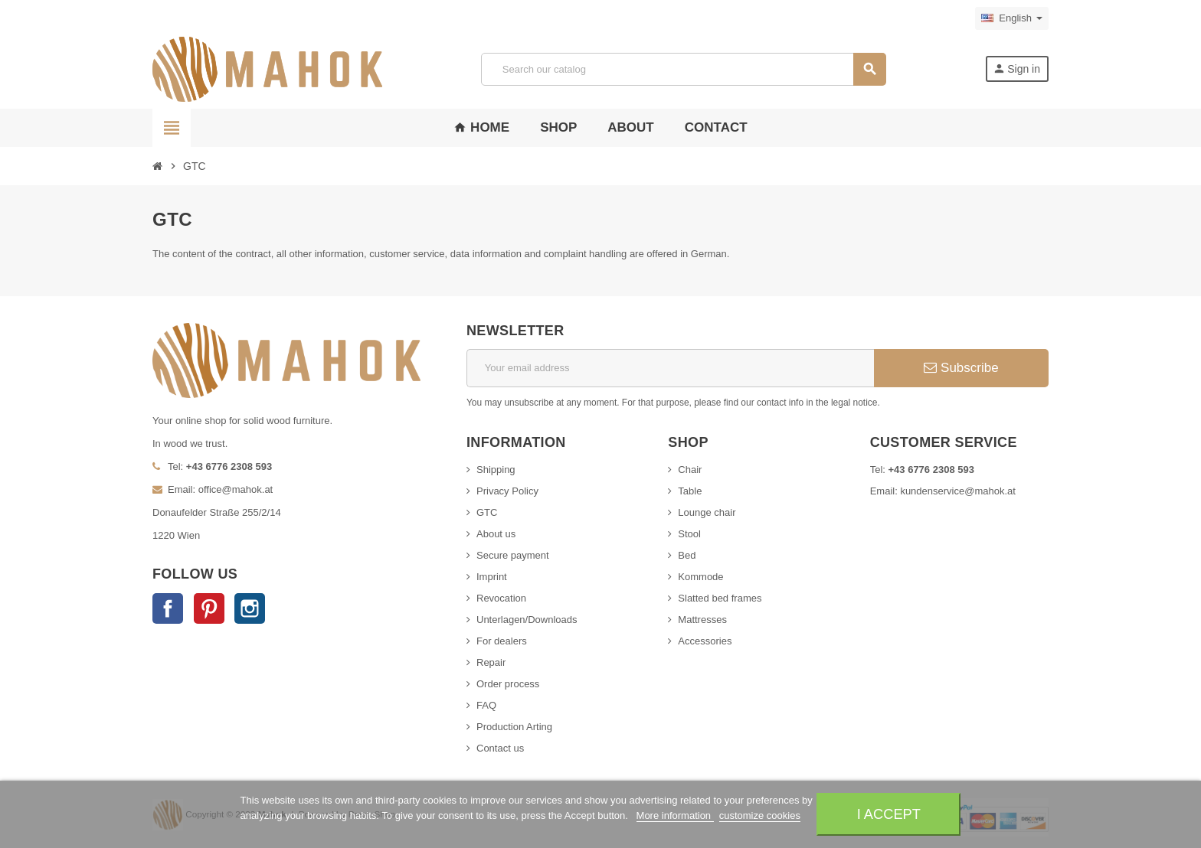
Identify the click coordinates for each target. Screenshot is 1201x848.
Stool (689, 534)
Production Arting (514, 726)
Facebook (167, 608)
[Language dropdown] (1012, 18)
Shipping (495, 469)
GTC (486, 512)
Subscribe (961, 367)
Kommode (700, 576)
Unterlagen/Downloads (527, 619)
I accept (889, 814)
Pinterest (209, 608)
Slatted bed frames (719, 598)
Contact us (500, 748)
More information (675, 815)
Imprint (491, 576)
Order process (507, 684)
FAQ (486, 705)
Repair (491, 662)
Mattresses (702, 619)
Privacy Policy (507, 491)
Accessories (704, 641)
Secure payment (512, 555)
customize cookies (759, 815)
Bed (686, 555)
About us (495, 534)
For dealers (501, 641)
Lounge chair (706, 512)
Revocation (501, 598)
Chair (690, 469)
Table (690, 491)
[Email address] (670, 368)
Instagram (249, 608)
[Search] (683, 69)
